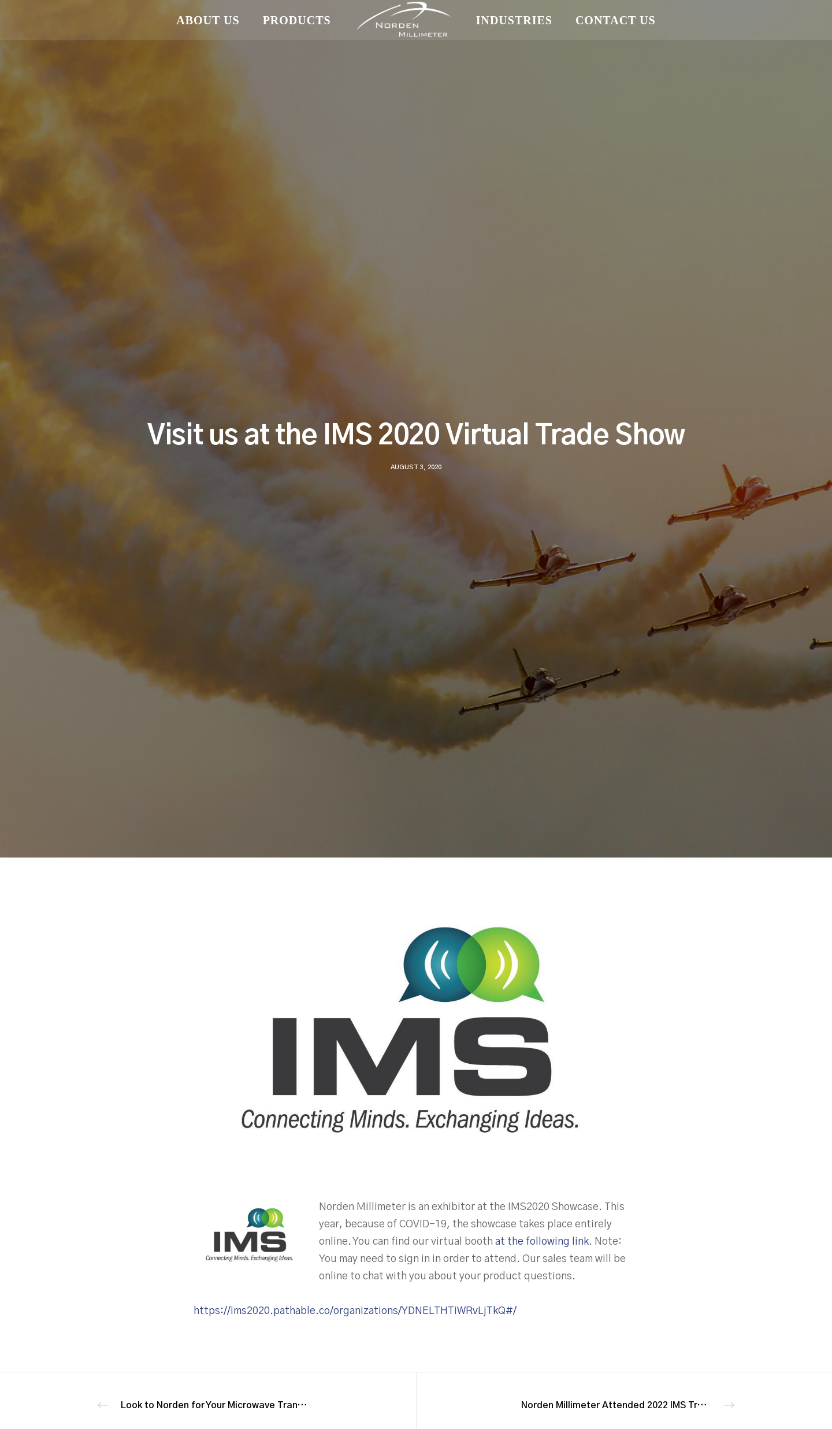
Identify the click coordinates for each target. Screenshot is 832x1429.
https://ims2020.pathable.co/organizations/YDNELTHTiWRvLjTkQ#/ (355, 1311)
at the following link (542, 1242)
